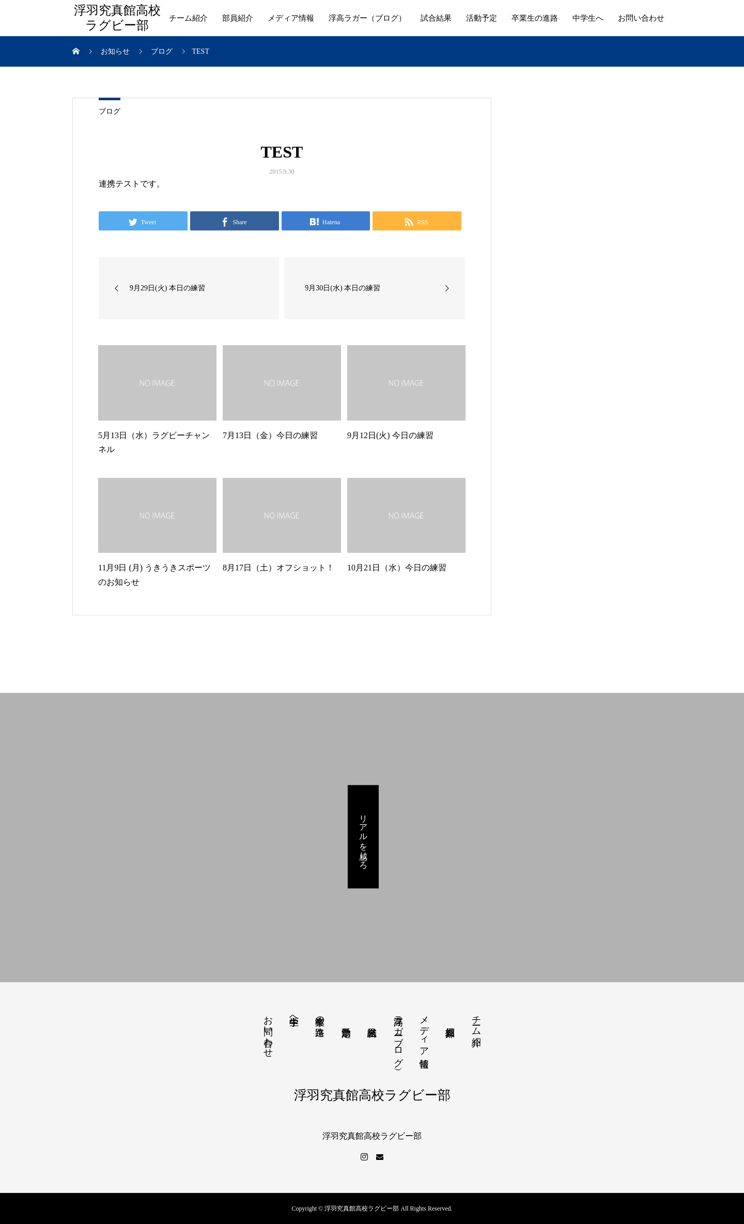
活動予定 (481, 18)
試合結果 (436, 18)
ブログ (109, 111)
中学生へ (587, 18)
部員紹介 (237, 18)
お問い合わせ (641, 18)
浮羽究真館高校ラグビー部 (117, 18)
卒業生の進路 (535, 18)
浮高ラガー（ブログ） (367, 18)
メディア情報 (291, 18)
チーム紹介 (188, 18)
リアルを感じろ (363, 836)
